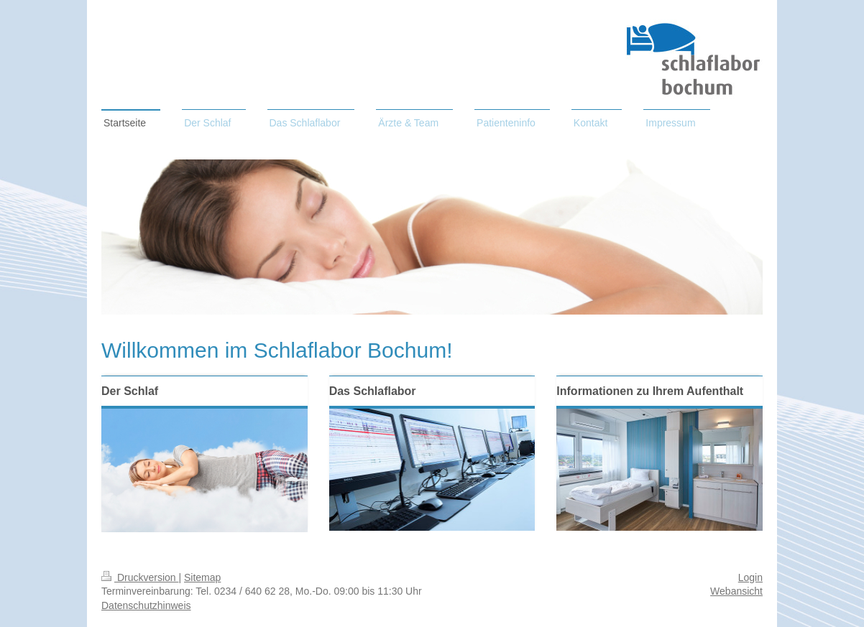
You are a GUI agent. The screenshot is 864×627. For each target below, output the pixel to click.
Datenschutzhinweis (146, 605)
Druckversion (139, 577)
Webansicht (736, 591)
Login (750, 577)
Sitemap (202, 577)
